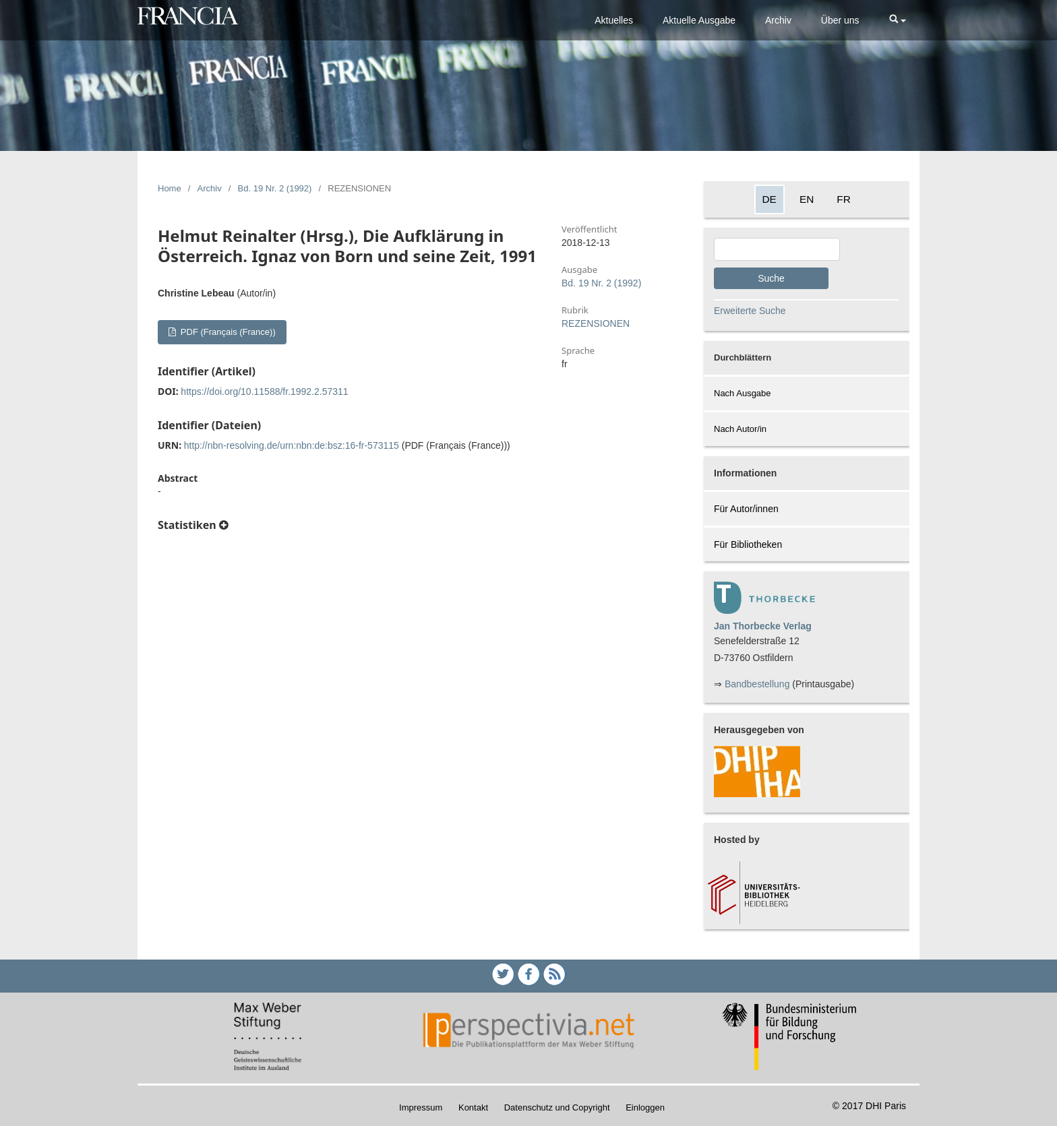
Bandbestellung (757, 684)
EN (806, 199)
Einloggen (645, 1107)
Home (169, 188)
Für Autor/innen (746, 508)
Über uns (840, 20)
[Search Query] (777, 249)
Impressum (420, 1107)
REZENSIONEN (596, 323)
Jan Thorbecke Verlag (763, 626)
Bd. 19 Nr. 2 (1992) (275, 188)
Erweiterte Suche (750, 310)
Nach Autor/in (740, 429)
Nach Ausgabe (742, 393)
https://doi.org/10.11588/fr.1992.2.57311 (264, 391)
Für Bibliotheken (748, 544)
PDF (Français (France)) (226, 332)
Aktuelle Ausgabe (699, 20)
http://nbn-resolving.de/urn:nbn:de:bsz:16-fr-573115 (291, 445)
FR (844, 199)
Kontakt (473, 1107)
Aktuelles (614, 20)
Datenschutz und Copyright (557, 1107)
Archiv (778, 20)
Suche (771, 278)
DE (769, 199)
